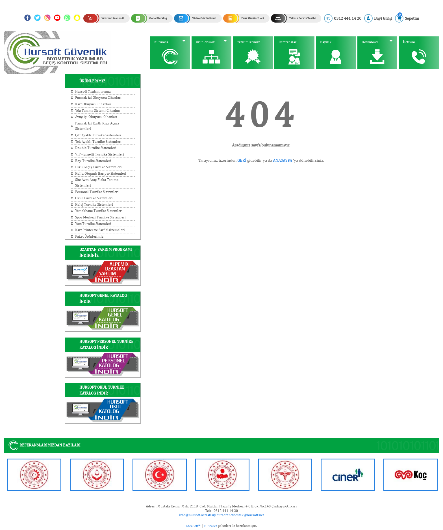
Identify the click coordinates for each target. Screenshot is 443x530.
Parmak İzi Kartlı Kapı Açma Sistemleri (97, 126)
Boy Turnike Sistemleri (93, 161)
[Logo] (57, 52)
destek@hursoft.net (248, 515)
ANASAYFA (282, 160)
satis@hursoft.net (219, 515)
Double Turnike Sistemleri (95, 148)
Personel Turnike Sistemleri (97, 192)
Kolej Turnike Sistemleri (94, 204)
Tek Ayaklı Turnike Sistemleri (98, 141)
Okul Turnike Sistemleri (94, 198)
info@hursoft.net (192, 515)
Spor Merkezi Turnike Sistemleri (100, 217)
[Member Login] (378, 18)
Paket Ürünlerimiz (89, 236)
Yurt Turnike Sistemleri (93, 224)
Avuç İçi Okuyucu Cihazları (96, 117)
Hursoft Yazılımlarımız (93, 91)
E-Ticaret (210, 526)
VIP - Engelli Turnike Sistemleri (99, 154)
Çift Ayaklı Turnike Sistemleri (98, 135)
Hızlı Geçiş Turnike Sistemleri (98, 167)
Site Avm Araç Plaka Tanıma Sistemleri (96, 182)
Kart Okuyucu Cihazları (93, 104)
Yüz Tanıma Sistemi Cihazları (97, 110)
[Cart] (407, 18)
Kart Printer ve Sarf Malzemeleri (100, 230)
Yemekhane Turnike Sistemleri (99, 211)
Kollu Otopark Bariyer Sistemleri (100, 173)
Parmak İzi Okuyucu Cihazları (98, 97)
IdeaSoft (193, 526)
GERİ (241, 160)
